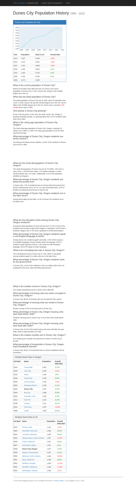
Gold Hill (27, 400)
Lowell (26, 411)
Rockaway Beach (30, 385)
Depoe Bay (28, 378)
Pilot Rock (27, 407)
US (14, 3)
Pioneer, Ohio (27, 427)
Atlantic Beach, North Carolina (33, 438)
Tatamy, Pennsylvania (30, 452)
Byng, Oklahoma (28, 460)
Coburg (26, 403)
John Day (27, 371)
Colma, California (28, 442)
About (68, 3)
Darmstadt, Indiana (29, 445)
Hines (26, 374)
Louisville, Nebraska (29, 434)
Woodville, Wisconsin (30, 431)
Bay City (27, 393)
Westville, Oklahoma (29, 467)
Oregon (21, 3)
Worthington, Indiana (29, 470)
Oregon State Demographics (52, 3)
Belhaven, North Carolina (31, 456)
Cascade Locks (29, 396)
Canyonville (28, 367)
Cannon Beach (29, 382)
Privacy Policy (59, 481)
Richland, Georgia (28, 463)
